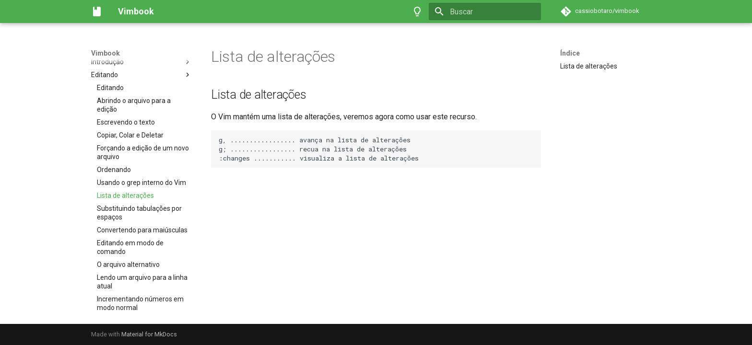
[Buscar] (485, 11)
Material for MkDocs (149, 334)
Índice (570, 53)
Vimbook (105, 53)
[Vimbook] (96, 11)
